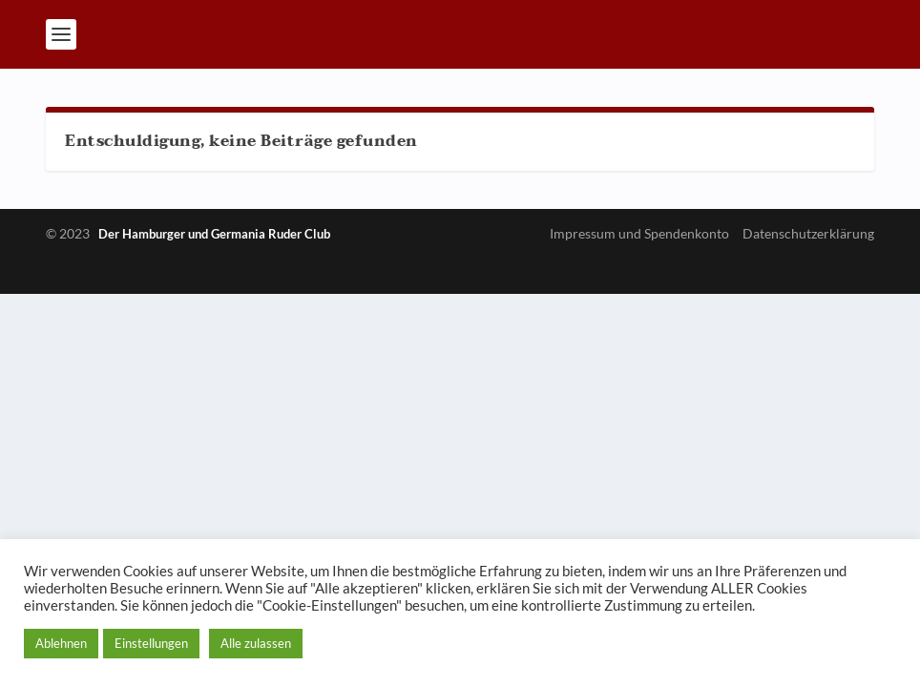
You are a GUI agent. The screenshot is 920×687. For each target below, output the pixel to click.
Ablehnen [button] (61, 643)
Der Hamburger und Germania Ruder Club (214, 233)
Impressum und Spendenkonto (639, 233)
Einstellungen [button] (151, 643)
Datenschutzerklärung (808, 233)
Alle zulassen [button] (255, 643)
